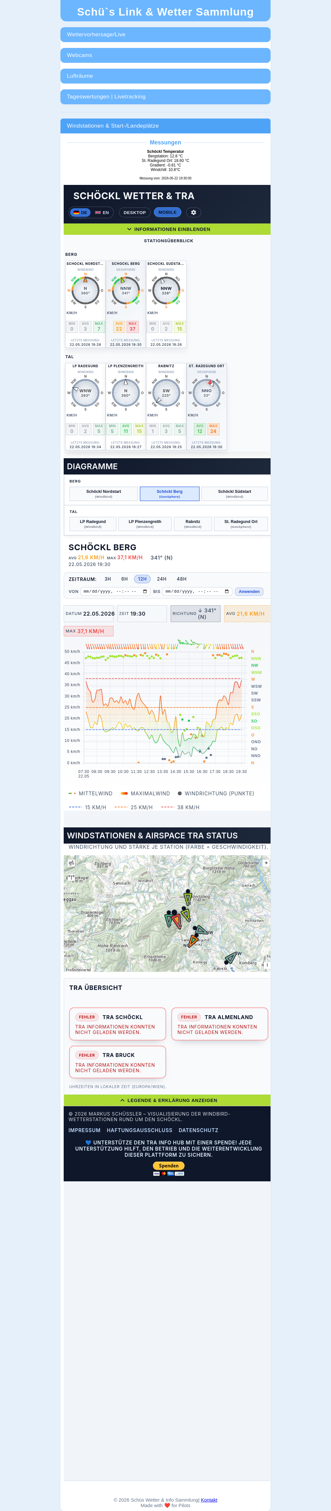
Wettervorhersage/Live (96, 34)
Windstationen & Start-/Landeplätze (113, 126)
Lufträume (80, 76)
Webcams (79, 55)
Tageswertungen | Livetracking (106, 97)
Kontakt (209, 1500)
